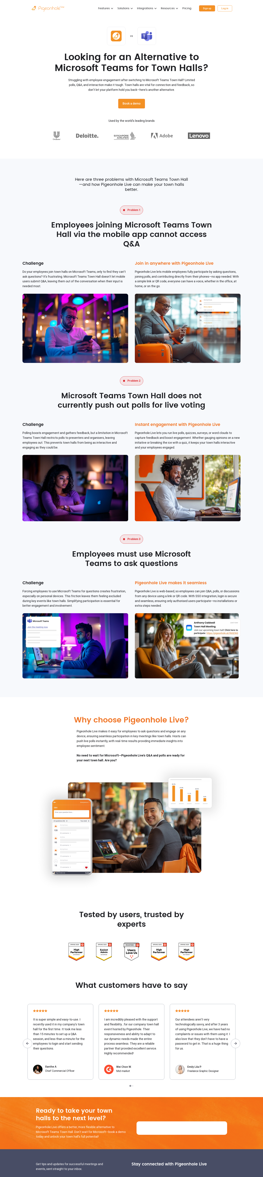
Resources (166, 8)
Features (102, 8)
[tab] (130, 1086)
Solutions (121, 8)
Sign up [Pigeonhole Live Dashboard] (205, 8)
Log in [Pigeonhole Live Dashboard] (224, 8)
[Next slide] (235, 1043)
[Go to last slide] (27, 1043)
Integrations (143, 8)
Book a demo (132, 103)
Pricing (184, 8)
